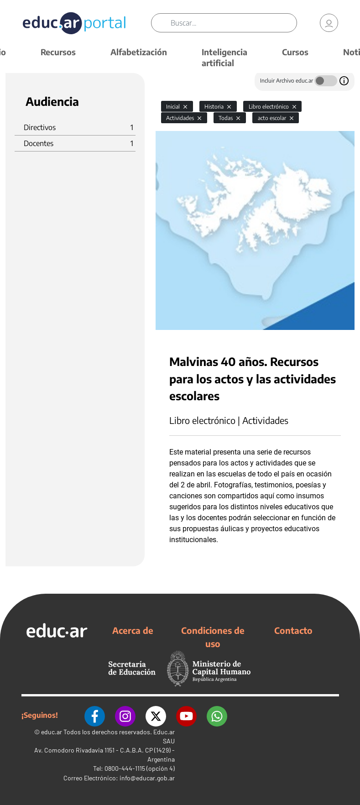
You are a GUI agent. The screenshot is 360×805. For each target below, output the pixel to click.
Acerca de (132, 630)
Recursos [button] (58, 52)
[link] (329, 23)
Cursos (295, 52)
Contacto (293, 630)
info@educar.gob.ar (147, 777)
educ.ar (51, 731)
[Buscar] (234, 23)
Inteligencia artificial (224, 57)
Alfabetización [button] (138, 52)
